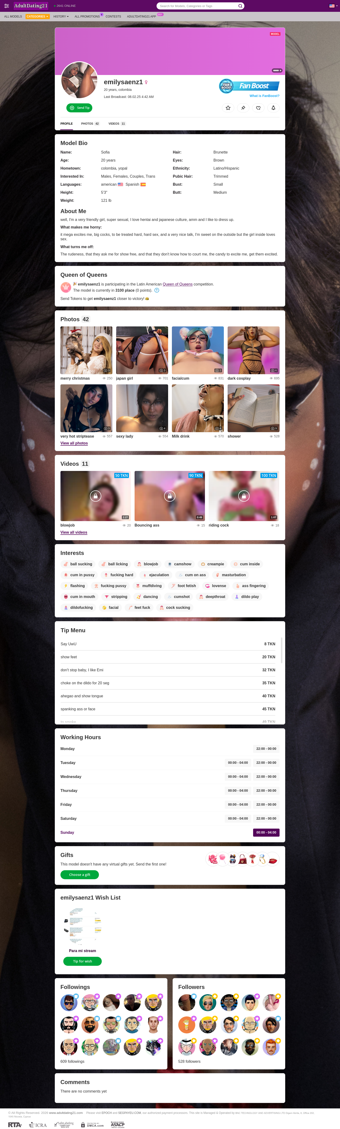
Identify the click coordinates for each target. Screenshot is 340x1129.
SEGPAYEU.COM (129, 1113)
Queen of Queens (177, 284)
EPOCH (107, 1113)
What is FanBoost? (265, 96)
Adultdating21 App (142, 16)
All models (13, 16)
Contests (113, 16)
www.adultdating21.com (66, 1113)
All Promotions (88, 16)
